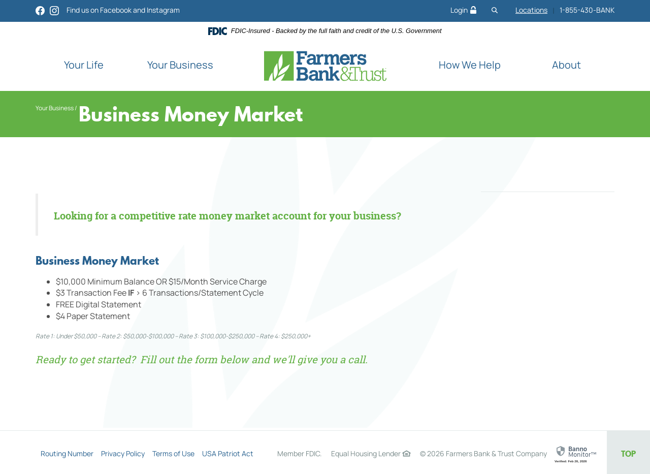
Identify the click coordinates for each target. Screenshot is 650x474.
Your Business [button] (180, 65)
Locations (531, 10)
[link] (577, 454)
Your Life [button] (84, 65)
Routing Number (67, 453)
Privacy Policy (123, 453)
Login (463, 10)
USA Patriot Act (227, 453)
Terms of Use (173, 453)
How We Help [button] (470, 65)
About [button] (566, 65)
